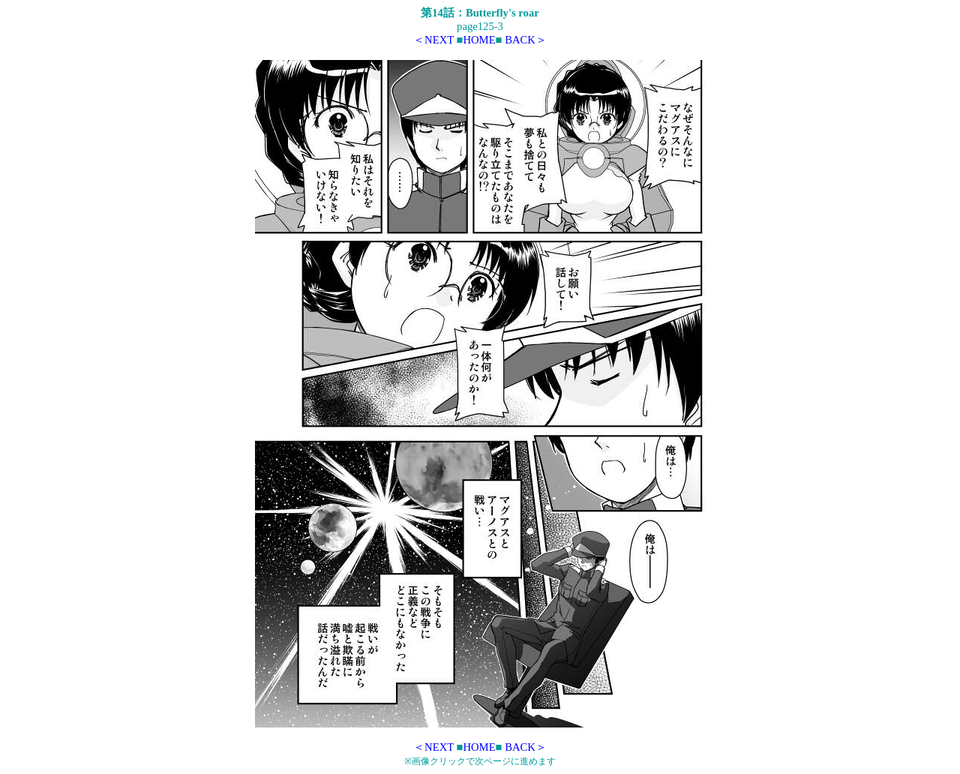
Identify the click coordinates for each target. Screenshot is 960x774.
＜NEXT (433, 40)
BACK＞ (526, 40)
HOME (479, 40)
